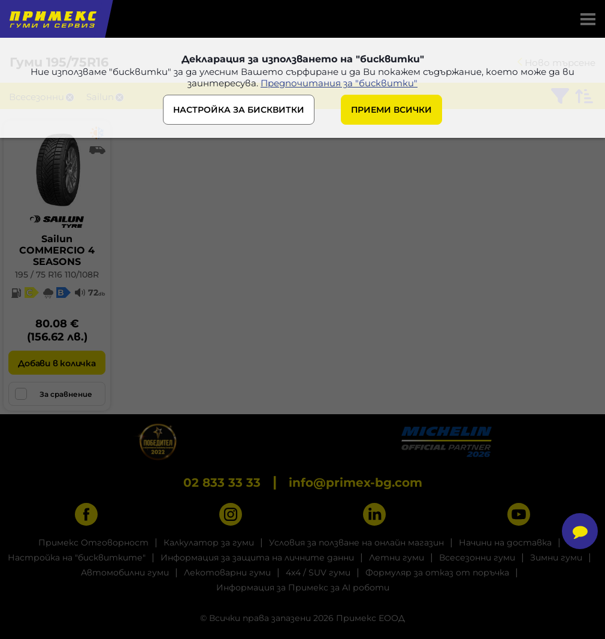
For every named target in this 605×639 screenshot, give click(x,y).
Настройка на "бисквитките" (77, 557)
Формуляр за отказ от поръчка (437, 572)
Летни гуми (396, 557)
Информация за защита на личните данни (257, 557)
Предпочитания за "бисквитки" (339, 83)
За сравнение (53, 394)
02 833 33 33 (222, 482)
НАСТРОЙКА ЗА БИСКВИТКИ (238, 109)
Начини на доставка (505, 542)
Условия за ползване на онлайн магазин (356, 542)
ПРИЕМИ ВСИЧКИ (391, 109)
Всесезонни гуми (477, 557)
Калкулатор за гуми (209, 542)
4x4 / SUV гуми (318, 572)
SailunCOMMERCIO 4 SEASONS (57, 250)
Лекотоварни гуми (227, 572)
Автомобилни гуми (125, 572)
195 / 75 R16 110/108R (57, 274)
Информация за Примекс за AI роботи (302, 587)
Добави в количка (56, 363)
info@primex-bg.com (355, 482)
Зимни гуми (556, 557)
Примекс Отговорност (93, 542)
